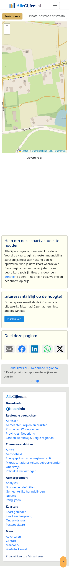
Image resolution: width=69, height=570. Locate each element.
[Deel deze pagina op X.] (59, 349)
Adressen (12, 421)
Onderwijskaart (16, 520)
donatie (9, 277)
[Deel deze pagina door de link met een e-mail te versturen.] (9, 349)
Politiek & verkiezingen (21, 471)
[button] (7, 26)
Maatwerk (12, 545)
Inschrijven (14, 319)
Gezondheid (14, 454)
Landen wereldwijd (18, 438)
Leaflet (23, 151)
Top (36, 381)
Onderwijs (12, 467)
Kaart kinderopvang (19, 516)
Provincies (12, 433)
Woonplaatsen (30, 429)
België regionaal (43, 438)
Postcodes (11, 16)
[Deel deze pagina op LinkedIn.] (34, 349)
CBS (51, 151)
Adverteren (13, 536)
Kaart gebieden (16, 512)
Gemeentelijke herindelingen (25, 491)
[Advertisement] (33, 196)
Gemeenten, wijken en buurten (26, 425)
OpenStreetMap (39, 151)
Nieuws (11, 496)
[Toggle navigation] (55, 5)
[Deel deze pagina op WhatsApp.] (47, 349)
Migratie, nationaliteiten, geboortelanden (33, 463)
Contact (11, 541)
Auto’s (10, 450)
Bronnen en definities (20, 487)
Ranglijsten (13, 500)
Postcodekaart (15, 525)
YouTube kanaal (16, 549)
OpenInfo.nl (60, 151)
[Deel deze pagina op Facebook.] (21, 349)
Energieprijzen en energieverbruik (28, 458)
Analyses (12, 483)
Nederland (28, 433)
